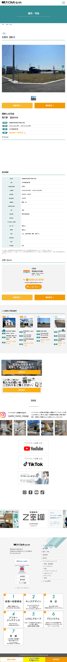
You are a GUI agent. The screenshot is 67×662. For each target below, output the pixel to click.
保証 (45, 568)
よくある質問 (46, 581)
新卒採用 (22, 579)
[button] (63, 66)
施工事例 (45, 548)
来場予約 (16, 105)
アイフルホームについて (50, 561)
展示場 (45, 558)
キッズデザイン (48, 566)
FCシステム (47, 575)
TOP (3, 24)
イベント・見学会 (48, 545)
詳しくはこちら (32, 287)
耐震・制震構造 (48, 564)
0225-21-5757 (36, 279)
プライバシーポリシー (22, 588)
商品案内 (45, 555)
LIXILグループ (48, 573)
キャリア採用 (22, 583)
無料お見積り (11, 659)
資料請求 (49, 105)
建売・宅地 (46, 551)
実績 (45, 578)
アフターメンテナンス (50, 571)
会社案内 (22, 576)
